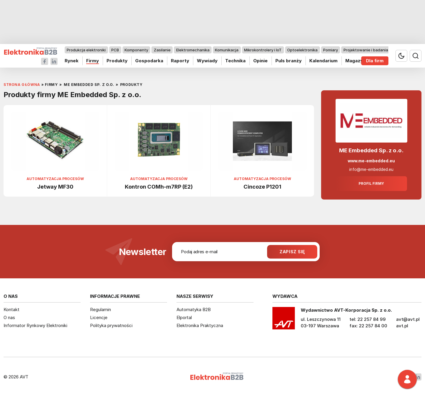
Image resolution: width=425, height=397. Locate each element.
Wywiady (207, 60)
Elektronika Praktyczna (199, 325)
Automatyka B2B (193, 309)
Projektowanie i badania (366, 50)
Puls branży (288, 60)
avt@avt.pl (408, 319)
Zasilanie (162, 50)
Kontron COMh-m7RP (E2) (159, 186)
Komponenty (136, 50)
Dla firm (375, 60)
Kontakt (11, 309)
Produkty (117, 60)
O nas (9, 317)
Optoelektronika (302, 50)
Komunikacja (226, 50)
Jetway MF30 (55, 186)
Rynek (72, 60)
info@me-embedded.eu (371, 169)
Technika (235, 60)
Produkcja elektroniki (86, 50)
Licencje (98, 317)
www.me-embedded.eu (371, 161)
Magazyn (355, 60)
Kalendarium (323, 60)
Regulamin (100, 309)
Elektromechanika (193, 50)
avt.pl (402, 326)
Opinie (260, 60)
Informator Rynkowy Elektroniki (35, 325)
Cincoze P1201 (262, 186)
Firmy (92, 60)
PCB (115, 50)
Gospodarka (149, 60)
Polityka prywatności (111, 325)
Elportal (184, 317)
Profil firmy (371, 184)
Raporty (180, 60)
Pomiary (330, 50)
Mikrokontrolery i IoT (263, 50)
